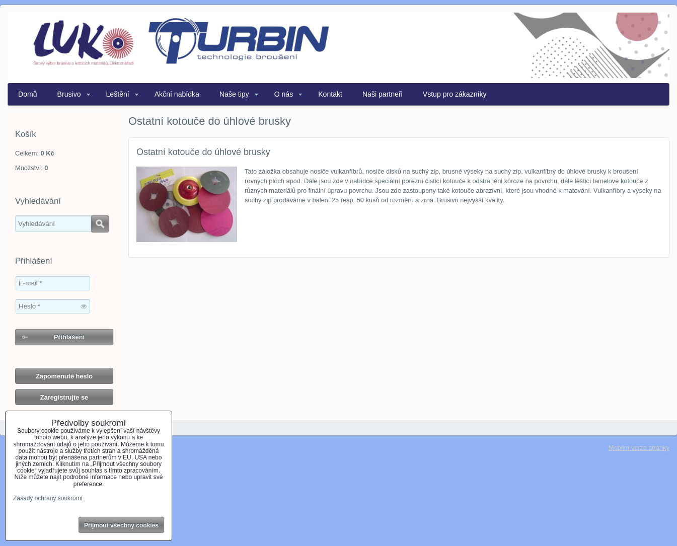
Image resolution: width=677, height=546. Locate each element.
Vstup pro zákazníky (455, 94)
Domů (27, 94)
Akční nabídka (177, 94)
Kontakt (330, 94)
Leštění (117, 94)
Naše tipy (234, 94)
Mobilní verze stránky (639, 447)
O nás (283, 94)
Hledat (100, 223)
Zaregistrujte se (64, 397)
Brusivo (69, 94)
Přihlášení (69, 337)
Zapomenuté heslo (64, 376)
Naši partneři (382, 94)
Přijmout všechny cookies (121, 525)
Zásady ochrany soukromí (48, 498)
